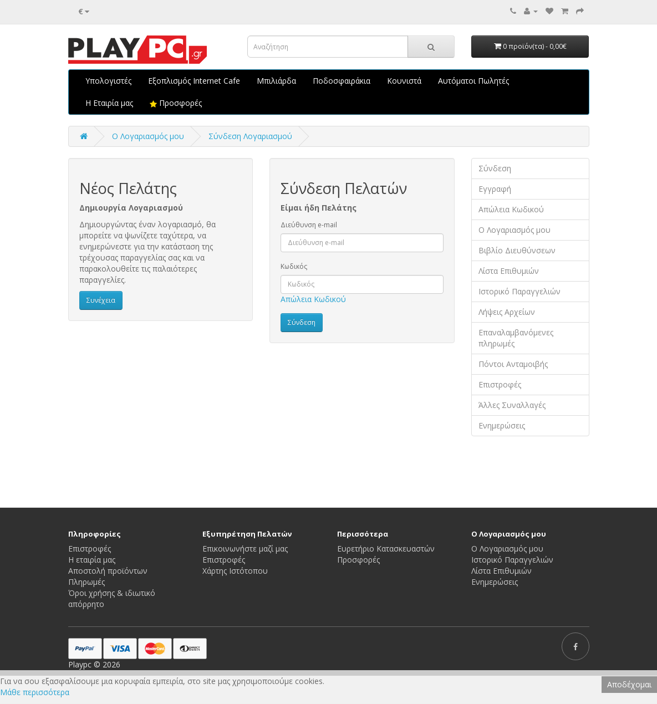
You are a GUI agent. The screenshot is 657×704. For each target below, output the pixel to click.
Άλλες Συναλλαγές (512, 405)
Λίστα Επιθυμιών (508, 271)
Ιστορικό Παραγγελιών (519, 291)
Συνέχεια (100, 300)
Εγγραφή (494, 188)
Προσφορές (176, 103)
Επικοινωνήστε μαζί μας (245, 548)
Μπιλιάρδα (276, 80)
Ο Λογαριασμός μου (514, 230)
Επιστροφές (499, 384)
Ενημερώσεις (501, 425)
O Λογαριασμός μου (148, 136)
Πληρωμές (86, 582)
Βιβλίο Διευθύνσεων (517, 250)
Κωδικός (294, 266)
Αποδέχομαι (629, 684)
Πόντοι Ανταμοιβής (513, 364)
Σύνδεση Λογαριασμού (250, 136)
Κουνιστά (404, 80)
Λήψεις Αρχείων (506, 312)
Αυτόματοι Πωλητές (473, 80)
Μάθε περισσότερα (34, 692)
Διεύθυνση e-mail (309, 224)
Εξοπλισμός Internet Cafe (194, 80)
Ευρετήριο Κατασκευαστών (386, 548)
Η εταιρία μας (91, 559)
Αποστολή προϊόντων (107, 570)
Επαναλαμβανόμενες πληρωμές (515, 338)
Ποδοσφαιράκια (341, 80)
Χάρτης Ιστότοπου (235, 570)
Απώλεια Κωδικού (313, 299)
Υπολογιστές (108, 80)
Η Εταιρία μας (109, 103)
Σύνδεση (494, 168)
